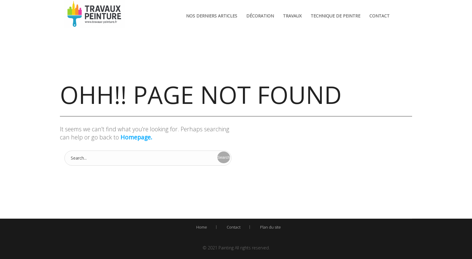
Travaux (292, 16)
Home (201, 227)
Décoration (260, 16)
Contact (379, 16)
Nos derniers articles (211, 16)
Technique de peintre (335, 16)
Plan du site (270, 227)
